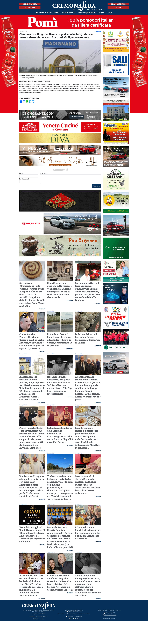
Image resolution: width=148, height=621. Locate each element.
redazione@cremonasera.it (74, 616)
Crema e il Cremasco (118, 4)
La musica (56, 13)
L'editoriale (91, 13)
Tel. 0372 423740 (109, 612)
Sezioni (100, 13)
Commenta (96, 186)
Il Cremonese (30, 7)
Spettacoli (82, 13)
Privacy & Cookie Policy (109, 618)
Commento (70, 178)
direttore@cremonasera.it (74, 611)
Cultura (65, 13)
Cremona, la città (30, 4)
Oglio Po (118, 7)
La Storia (72, 13)
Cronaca (42, 13)
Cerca (109, 13)
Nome (28, 175)
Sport (49, 13)
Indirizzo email (28, 180)
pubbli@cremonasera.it (109, 615)
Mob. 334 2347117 (109, 614)
